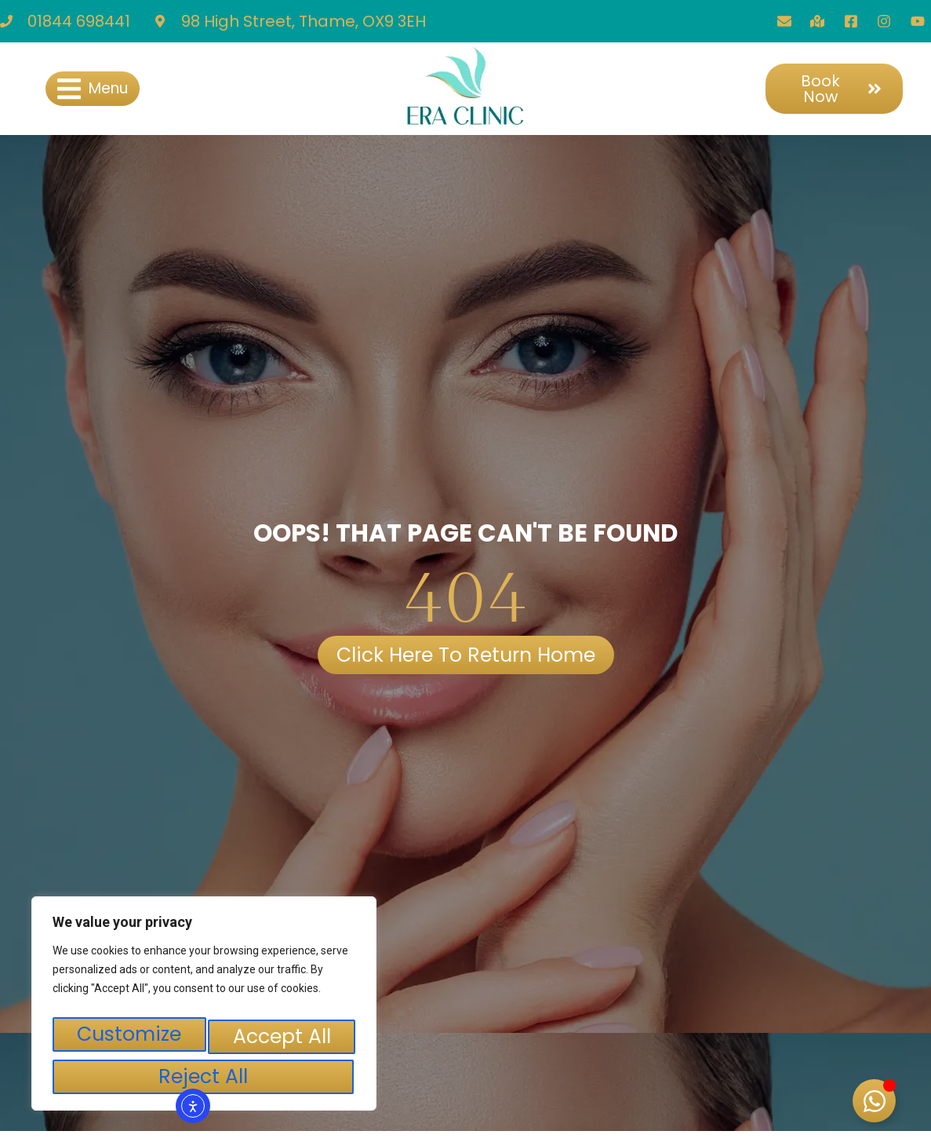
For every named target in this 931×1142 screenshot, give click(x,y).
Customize (129, 1042)
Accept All (204, 1076)
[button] (92, 88)
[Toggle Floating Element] (874, 1100)
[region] (203, 1011)
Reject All (280, 1042)
